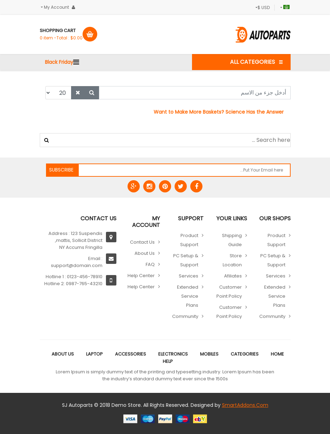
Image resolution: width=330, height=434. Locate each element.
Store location (232, 260)
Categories (245, 354)
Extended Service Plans (274, 296)
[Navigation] (76, 62)
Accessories (130, 354)
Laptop (94, 354)
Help (168, 361)
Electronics (173, 354)
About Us (145, 253)
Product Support (276, 240)
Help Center (141, 275)
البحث (46, 140)
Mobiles (209, 354)
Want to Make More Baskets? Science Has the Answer (219, 111)
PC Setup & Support (272, 260)
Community (272, 316)
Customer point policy (229, 291)
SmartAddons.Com (245, 405)
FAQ (150, 264)
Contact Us (142, 242)
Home (277, 354)
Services (275, 276)
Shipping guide (232, 240)
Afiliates (233, 276)
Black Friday (59, 62)
